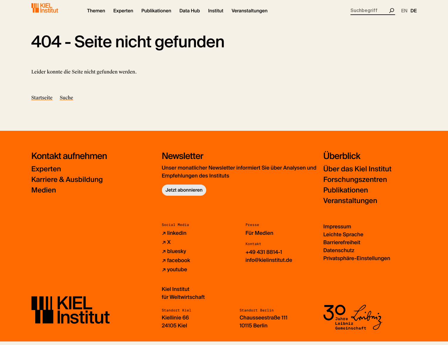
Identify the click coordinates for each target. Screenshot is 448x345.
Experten (46, 172)
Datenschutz (339, 253)
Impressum (337, 230)
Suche (66, 101)
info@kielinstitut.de (269, 263)
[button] (96, 14)
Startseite (42, 101)
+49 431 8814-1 (264, 255)
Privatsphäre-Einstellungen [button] (356, 261)
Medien (43, 193)
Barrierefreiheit (341, 245)
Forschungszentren (355, 183)
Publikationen (345, 193)
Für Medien (260, 236)
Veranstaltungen (350, 204)
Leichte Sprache (343, 238)
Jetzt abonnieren (184, 193)
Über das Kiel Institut (357, 172)
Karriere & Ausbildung (67, 183)
